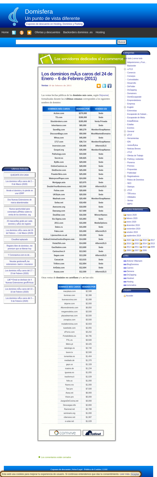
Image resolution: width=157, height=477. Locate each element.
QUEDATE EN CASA (20, 175)
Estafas (130, 124)
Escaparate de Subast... (137, 114)
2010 (144, 247)
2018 (144, 240)
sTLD (129, 190)
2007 (137, 250)
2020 (129, 240)
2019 (137, 240)
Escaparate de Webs (136, 118)
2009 (152, 247)
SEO (129, 183)
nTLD (129, 152)
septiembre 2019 (134, 236)
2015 (137, 243)
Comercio (131, 73)
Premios (130, 166)
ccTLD (130, 69)
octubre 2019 (132, 232)
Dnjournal (104, 95)
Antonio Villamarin (134, 261)
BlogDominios (133, 264)
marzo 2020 (132, 215)
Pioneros (131, 162)
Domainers (131, 93)
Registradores (133, 176)
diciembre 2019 (133, 225)
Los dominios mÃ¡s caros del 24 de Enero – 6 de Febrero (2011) (76, 76)
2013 (152, 243)
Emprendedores (134, 100)
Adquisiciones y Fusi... (136, 62)
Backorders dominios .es (78, 32)
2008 (129, 250)
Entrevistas (132, 111)
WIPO (129, 204)
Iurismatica (131, 285)
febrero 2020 (132, 218)
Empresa (131, 104)
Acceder (129, 296)
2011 (137, 247)
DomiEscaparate (134, 97)
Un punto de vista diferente (52, 18)
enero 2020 (131, 222)
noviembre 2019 (133, 229)
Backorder (131, 66)
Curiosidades (132, 80)
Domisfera (39, 11)
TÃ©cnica (131, 194)
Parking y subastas (135, 159)
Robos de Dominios (135, 180)
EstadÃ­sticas (132, 121)
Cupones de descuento (61, 469)
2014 (144, 243)
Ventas (44, 85)
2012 (129, 247)
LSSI (105, 469)
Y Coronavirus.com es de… (19, 255)
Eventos (130, 128)
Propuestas (132, 169)
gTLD (129, 135)
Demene (130, 271)
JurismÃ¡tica (132, 145)
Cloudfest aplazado (19, 239)
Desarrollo (131, 83)
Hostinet (130, 278)
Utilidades (131, 197)
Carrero (130, 268)
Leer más (124, 474)
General (130, 131)
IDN (129, 142)
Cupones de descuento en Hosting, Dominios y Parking (54, 24)
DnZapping (132, 90)
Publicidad (131, 173)
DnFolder (131, 86)
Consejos (131, 76)
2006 (144, 250)
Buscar (121, 42)
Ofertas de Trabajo (135, 156)
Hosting (130, 282)
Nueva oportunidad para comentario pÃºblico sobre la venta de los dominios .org (19, 212)
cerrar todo (137, 58)
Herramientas (133, 138)
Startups (130, 187)
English (130, 107)
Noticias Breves (134, 149)
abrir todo (127, 58)
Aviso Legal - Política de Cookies (86, 469)
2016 (129, 243)
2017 (152, 240)
